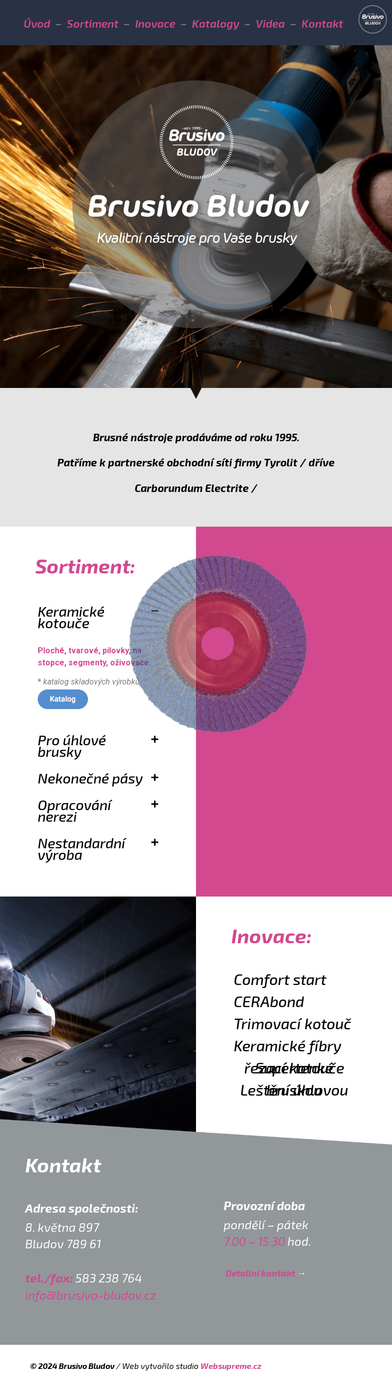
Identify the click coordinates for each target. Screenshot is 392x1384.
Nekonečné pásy (90, 777)
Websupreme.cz (231, 1365)
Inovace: (271, 935)
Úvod (37, 23)
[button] (98, 747)
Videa (270, 23)
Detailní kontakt (260, 1272)
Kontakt (322, 23)
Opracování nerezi (74, 810)
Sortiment (93, 23)
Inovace (155, 23)
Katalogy (215, 23)
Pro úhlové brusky (72, 745)
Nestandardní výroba (81, 848)
